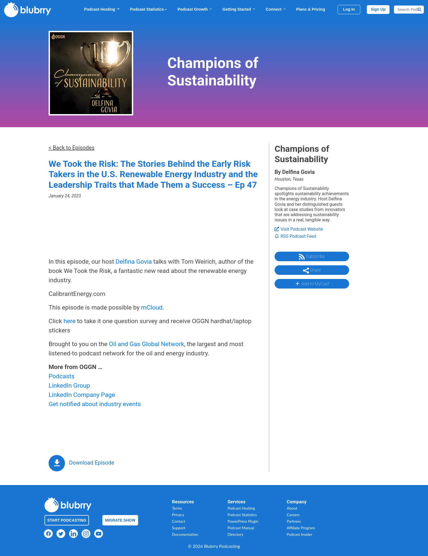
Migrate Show (120, 520)
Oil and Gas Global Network (146, 344)
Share (312, 270)
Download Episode (91, 462)
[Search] (409, 9)
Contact (178, 521)
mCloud (151, 307)
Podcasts (62, 376)
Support (178, 527)
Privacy (178, 514)
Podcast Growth (195, 9)
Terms (177, 508)
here (70, 321)
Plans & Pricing (310, 9)
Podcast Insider (300, 534)
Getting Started (239, 9)
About (292, 508)
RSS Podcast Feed (295, 236)
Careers (293, 514)
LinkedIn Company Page (82, 395)
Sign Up (378, 9)
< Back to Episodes (71, 147)
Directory (235, 534)
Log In (349, 9)
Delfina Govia (134, 261)
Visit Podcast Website (299, 229)
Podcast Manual (240, 527)
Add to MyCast (312, 284)
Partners (294, 521)
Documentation (185, 534)
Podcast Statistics (149, 9)
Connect (276, 9)
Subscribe (312, 257)
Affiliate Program (301, 527)
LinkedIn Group (69, 385)
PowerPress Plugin (242, 521)
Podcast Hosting (102, 9)
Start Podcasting (66, 520)
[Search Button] (420, 9)
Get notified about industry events (95, 404)
